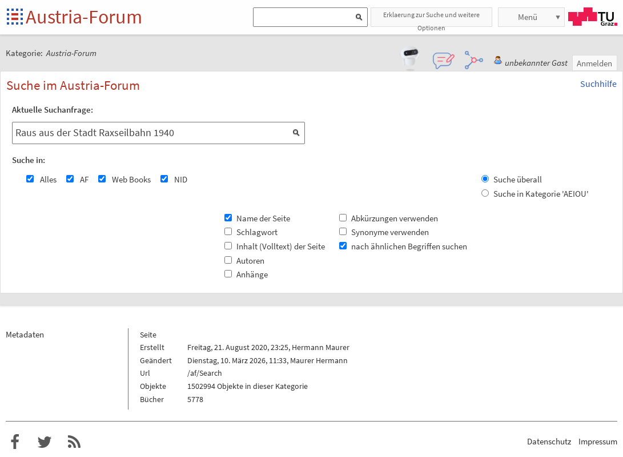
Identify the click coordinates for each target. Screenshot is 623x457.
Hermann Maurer (320, 347)
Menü (527, 16)
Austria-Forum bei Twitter (44, 442)
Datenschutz (549, 441)
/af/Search (204, 373)
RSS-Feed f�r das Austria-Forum (74, 442)
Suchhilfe (598, 83)
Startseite (16, 17)
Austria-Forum (84, 17)
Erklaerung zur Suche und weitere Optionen (431, 18)
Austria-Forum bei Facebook (15, 442)
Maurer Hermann (319, 360)
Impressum (597, 441)
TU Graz (592, 16)
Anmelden (594, 63)
